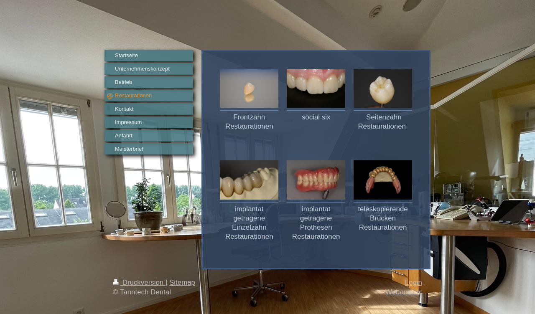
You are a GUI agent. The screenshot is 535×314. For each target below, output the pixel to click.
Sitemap (182, 282)
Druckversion (139, 282)
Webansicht (403, 292)
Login (413, 282)
